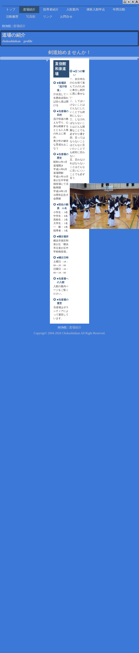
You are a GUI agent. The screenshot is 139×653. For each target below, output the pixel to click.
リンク (47, 16)
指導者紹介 (51, 9)
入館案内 (72, 9)
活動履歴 (12, 16)
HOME (6, 26)
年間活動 (119, 9)
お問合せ (66, 16)
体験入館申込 (95, 9)
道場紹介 (29, 9)
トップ (10, 9)
